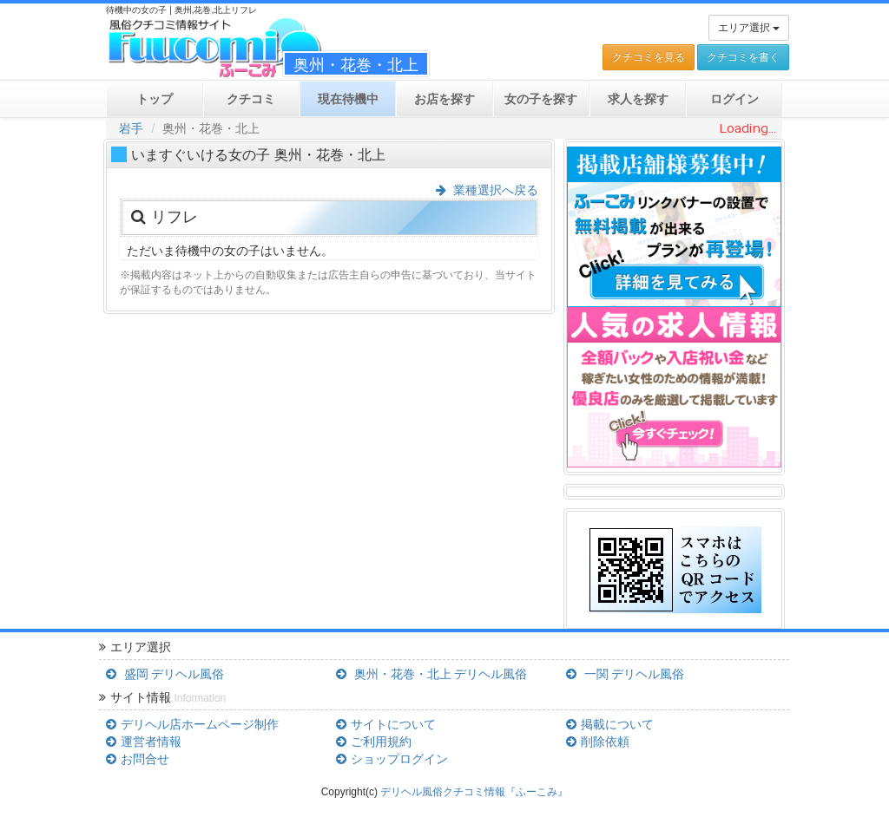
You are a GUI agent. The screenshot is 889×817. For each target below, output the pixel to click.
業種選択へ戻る (487, 190)
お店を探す (444, 99)
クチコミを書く (743, 57)
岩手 (131, 128)
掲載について (609, 724)
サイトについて (385, 724)
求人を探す (638, 99)
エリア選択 (749, 28)
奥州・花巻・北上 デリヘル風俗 (431, 674)
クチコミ (251, 99)
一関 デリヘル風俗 (625, 674)
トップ (154, 99)
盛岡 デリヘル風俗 (165, 674)
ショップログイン (391, 759)
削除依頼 (597, 741)
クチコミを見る (648, 57)
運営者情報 (143, 741)
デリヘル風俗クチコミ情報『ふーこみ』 (474, 792)
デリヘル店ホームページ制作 (192, 724)
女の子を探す (540, 99)
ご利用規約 (373, 741)
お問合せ (137, 759)
